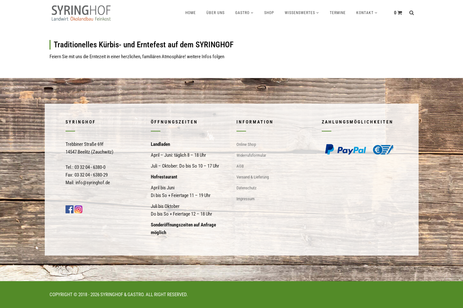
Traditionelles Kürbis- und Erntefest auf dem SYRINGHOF (144, 44)
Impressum (245, 198)
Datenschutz (246, 188)
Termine (338, 13)
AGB (240, 166)
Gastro (242, 13)
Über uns (215, 13)
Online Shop (246, 144)
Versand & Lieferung (252, 177)
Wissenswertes (300, 13)
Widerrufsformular (251, 155)
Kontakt (365, 13)
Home (190, 13)
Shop (269, 13)
